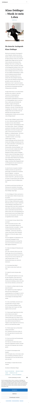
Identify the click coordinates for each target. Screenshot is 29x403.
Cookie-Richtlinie (8, 400)
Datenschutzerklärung (15, 400)
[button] (27, 377)
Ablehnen (14, 393)
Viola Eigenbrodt (17, 374)
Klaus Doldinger (10, 371)
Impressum (21, 400)
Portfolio (14, 20)
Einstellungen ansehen (14, 397)
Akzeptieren (14, 390)
